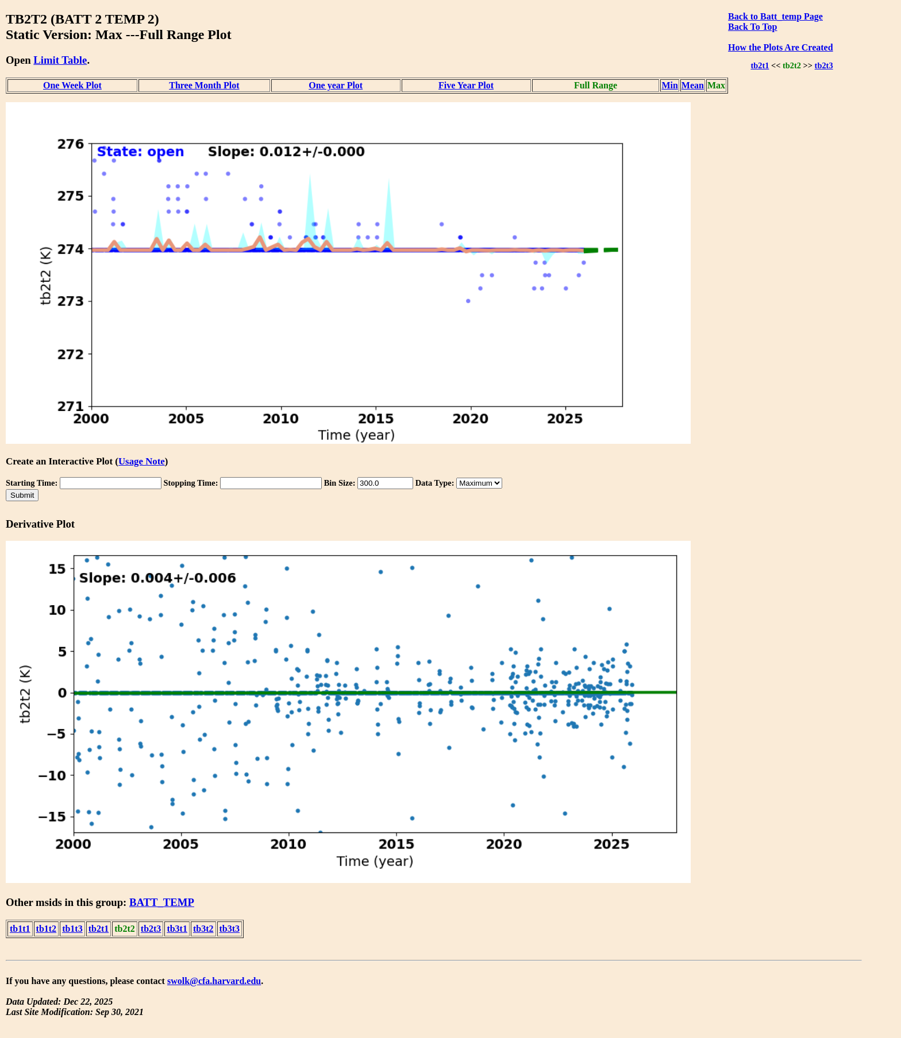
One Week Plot (72, 85)
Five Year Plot (466, 85)
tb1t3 (72, 929)
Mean (692, 85)
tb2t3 (824, 65)
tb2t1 (759, 65)
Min (669, 85)
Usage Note (141, 461)
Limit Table (60, 60)
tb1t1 (20, 929)
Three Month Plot (204, 85)
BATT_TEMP (161, 902)
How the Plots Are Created (780, 47)
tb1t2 (46, 929)
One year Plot (336, 85)
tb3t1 (177, 929)
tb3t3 (230, 929)
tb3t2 (203, 929)
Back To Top (752, 27)
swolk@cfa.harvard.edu (214, 981)
